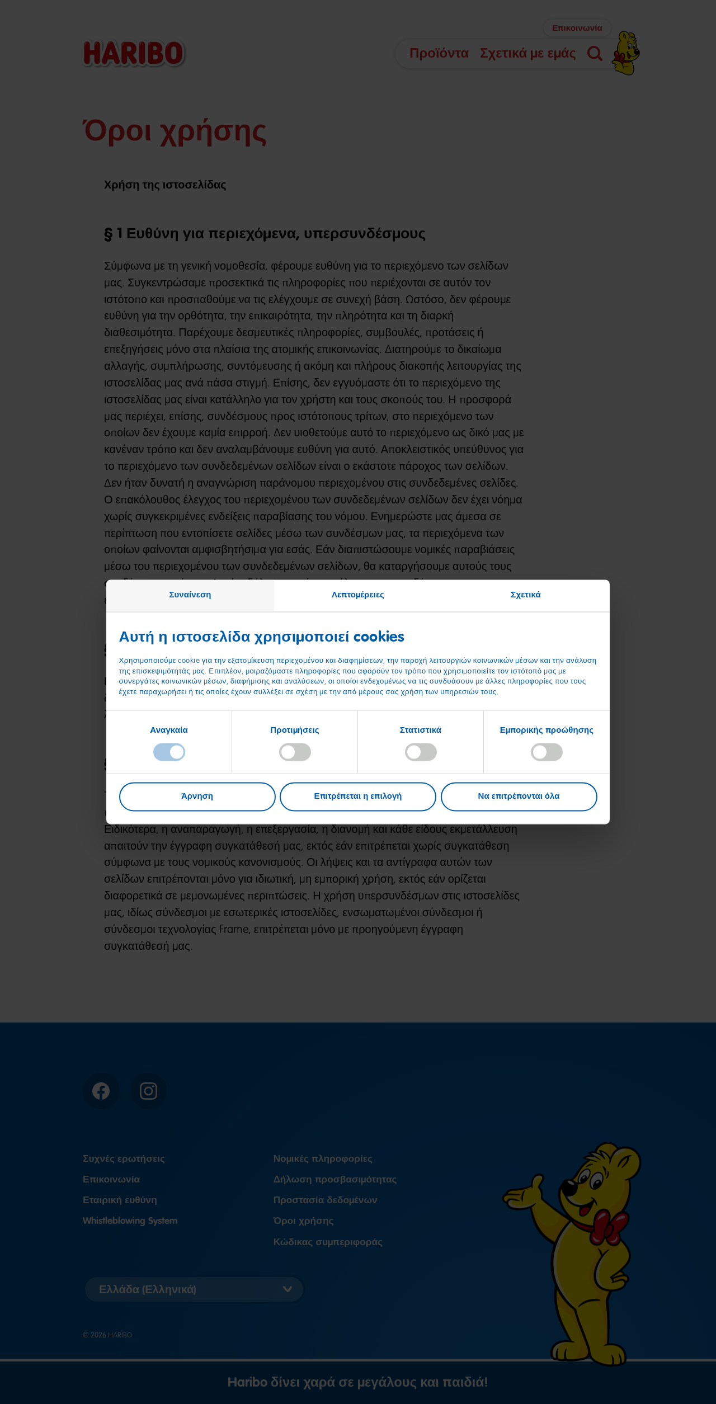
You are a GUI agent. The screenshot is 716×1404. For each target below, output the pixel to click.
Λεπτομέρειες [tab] (358, 594)
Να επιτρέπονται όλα (519, 796)
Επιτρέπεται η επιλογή (358, 796)
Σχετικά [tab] (525, 594)
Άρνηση (197, 796)
